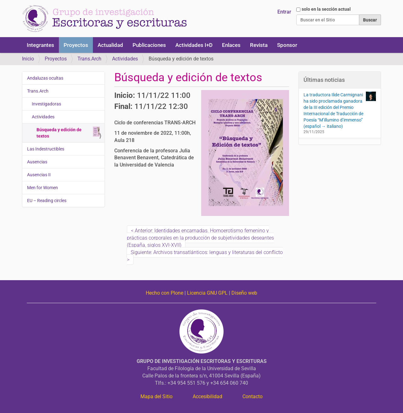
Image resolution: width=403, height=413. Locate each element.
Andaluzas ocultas (45, 78)
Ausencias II (39, 174)
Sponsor (287, 45)
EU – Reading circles (46, 200)
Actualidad (110, 45)
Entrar (284, 12)
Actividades (125, 59)
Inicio (28, 59)
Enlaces (231, 45)
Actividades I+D (194, 45)
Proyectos (76, 45)
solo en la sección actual (326, 9)
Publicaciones (149, 45)
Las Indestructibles (45, 148)
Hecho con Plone (164, 293)
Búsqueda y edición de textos (68, 133)
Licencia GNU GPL (207, 293)
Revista (259, 45)
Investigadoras (46, 103)
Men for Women (42, 187)
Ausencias (37, 161)
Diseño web (244, 293)
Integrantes (40, 45)
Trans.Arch (89, 59)
